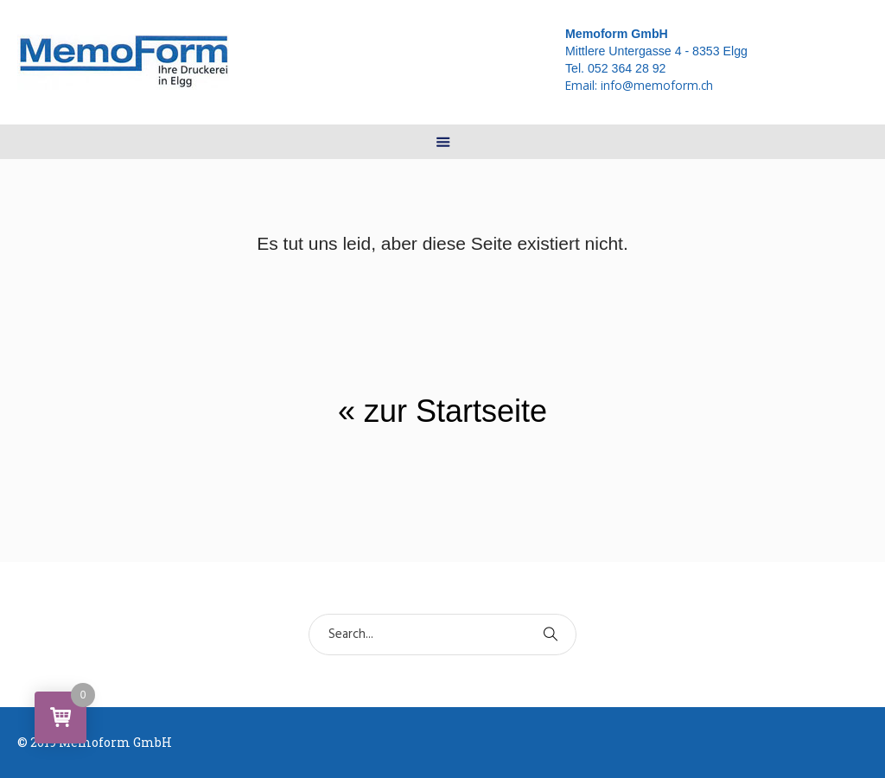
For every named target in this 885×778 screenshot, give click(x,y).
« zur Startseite (442, 411)
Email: (639, 85)
